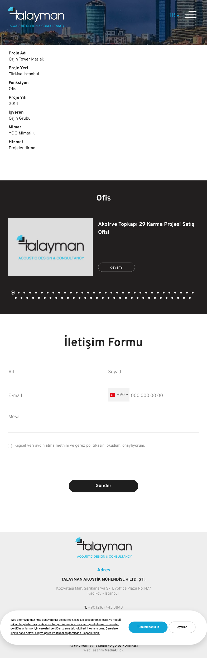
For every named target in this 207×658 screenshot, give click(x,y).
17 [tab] (105, 293)
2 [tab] (18, 293)
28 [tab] (169, 293)
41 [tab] (61, 298)
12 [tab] (76, 293)
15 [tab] (93, 293)
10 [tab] (64, 293)
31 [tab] (186, 293)
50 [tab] (113, 298)
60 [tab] (172, 298)
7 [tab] (47, 293)
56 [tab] (148, 298)
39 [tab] (50, 298)
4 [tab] (29, 293)
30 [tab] (180, 293)
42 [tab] (67, 298)
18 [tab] (111, 293)
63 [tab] (189, 298)
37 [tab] (38, 298)
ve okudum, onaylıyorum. (80, 445)
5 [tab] (35, 293)
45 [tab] (84, 298)
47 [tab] (96, 298)
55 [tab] (143, 298)
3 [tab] (24, 293)
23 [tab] (140, 293)
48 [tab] (102, 298)
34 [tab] (21, 298)
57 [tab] (154, 298)
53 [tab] (131, 298)
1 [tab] (12, 293)
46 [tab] (90, 298)
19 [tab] (116, 293)
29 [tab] (174, 293)
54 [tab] (137, 298)
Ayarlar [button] (182, 627)
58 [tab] (160, 298)
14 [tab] (87, 293)
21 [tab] (128, 293)
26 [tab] (157, 293)
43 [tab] (73, 298)
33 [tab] (15, 298)
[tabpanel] (103, 247)
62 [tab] (183, 298)
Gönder (103, 486)
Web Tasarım (93, 650)
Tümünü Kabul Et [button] (148, 627)
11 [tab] (70, 293)
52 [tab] (125, 298)
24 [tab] (145, 293)
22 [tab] (134, 293)
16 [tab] (99, 293)
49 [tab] (108, 298)
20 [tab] (122, 293)
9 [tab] (58, 293)
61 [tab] (177, 298)
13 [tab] (82, 293)
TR (175, 15)
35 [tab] (26, 298)
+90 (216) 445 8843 (105, 607)
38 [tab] (44, 298)
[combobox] (118, 395)
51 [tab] (119, 298)
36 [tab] (32, 298)
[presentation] (104, 468)
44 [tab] (79, 298)
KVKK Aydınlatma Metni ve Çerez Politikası (103, 645)
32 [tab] (192, 293)
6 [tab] (41, 293)
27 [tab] (163, 293)
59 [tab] (166, 298)
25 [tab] (151, 293)
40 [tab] (55, 298)
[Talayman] (36, 26)
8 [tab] (53, 293)
